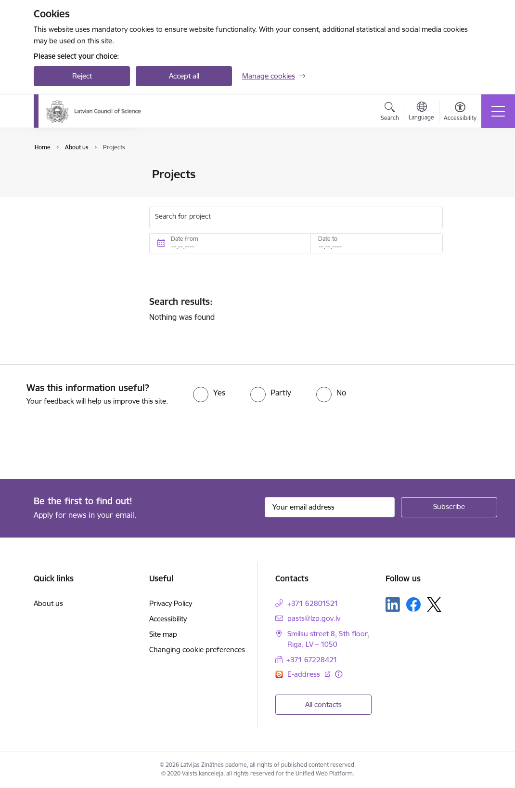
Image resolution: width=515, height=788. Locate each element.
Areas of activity (69, 208)
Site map (163, 634)
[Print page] (468, 170)
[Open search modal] (390, 112)
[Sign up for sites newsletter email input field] (330, 507)
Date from (184, 238)
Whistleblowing (68, 225)
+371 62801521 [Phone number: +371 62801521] (312, 603)
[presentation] (80, 443)
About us (48, 603)
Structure (59, 191)
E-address (304, 674)
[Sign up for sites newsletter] (449, 507)
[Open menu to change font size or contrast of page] (460, 112)
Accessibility (168, 618)
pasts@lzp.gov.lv (313, 618)
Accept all (184, 75)
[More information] (338, 674)
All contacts (323, 704)
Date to (327, 238)
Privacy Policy (170, 603)
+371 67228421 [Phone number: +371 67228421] (311, 659)
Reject (82, 75)
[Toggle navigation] (498, 111)
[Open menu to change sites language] (421, 112)
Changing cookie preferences (197, 649)
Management (65, 175)
